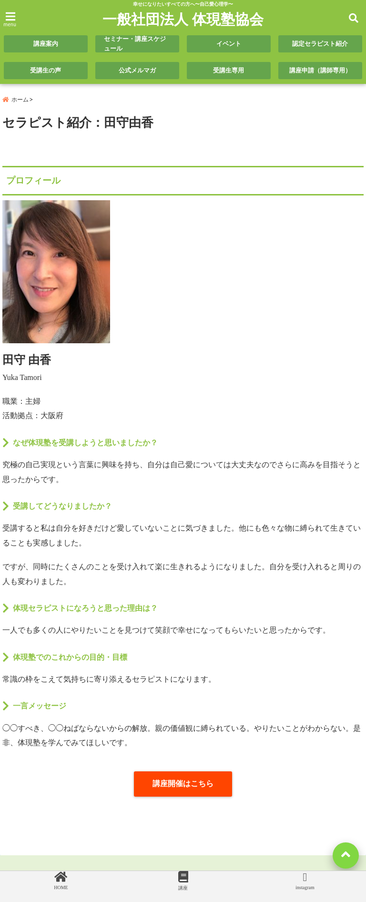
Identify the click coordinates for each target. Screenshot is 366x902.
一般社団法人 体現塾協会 (183, 19)
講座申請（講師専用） (320, 70)
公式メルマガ (137, 70)
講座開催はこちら (183, 783)
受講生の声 (45, 70)
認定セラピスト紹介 (320, 43)
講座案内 (45, 43)
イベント (228, 43)
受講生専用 (228, 70)
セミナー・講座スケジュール (135, 43)
